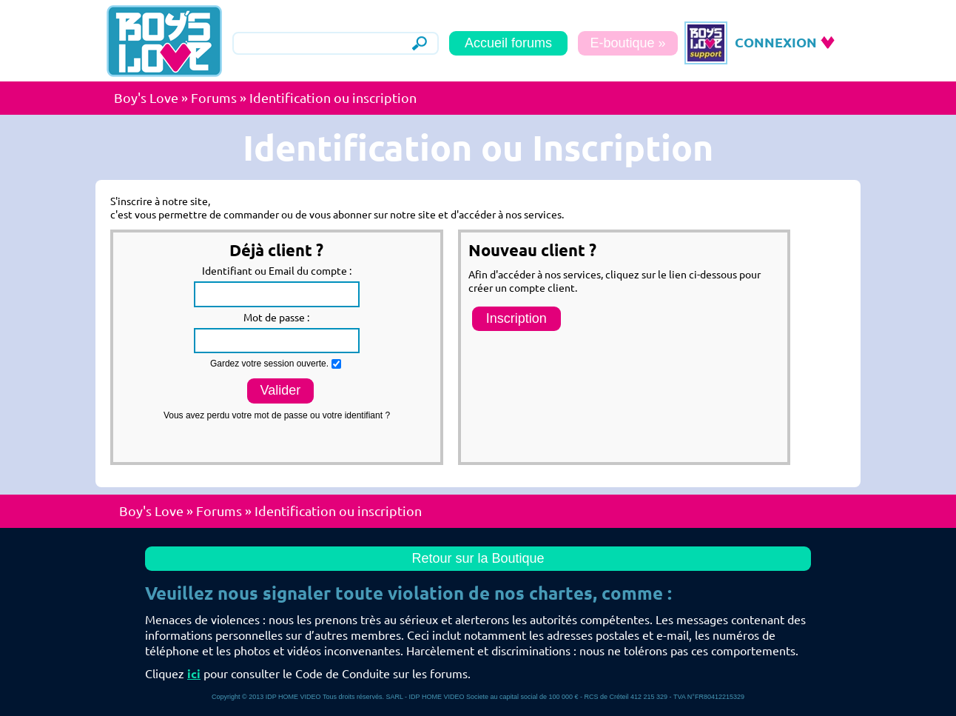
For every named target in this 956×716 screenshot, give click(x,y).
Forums (214, 97)
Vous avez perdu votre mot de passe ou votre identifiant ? (277, 415)
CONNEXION (776, 42)
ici (194, 673)
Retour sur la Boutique (477, 558)
